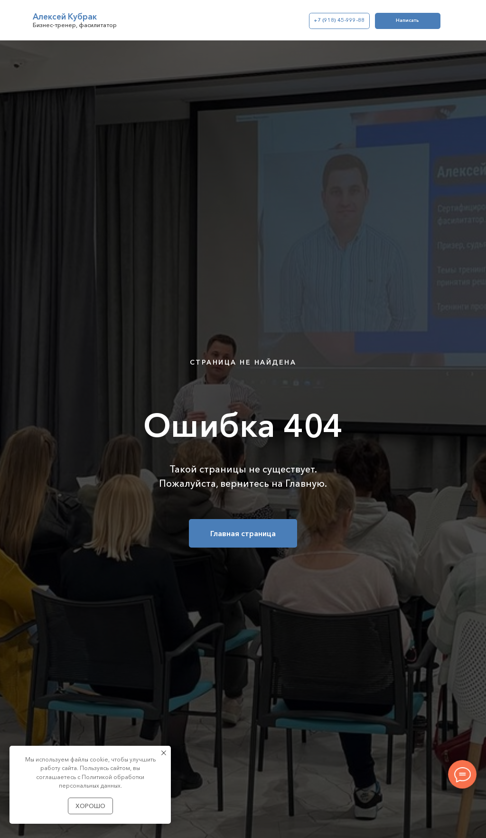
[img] (17, 20)
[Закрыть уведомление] (163, 753)
